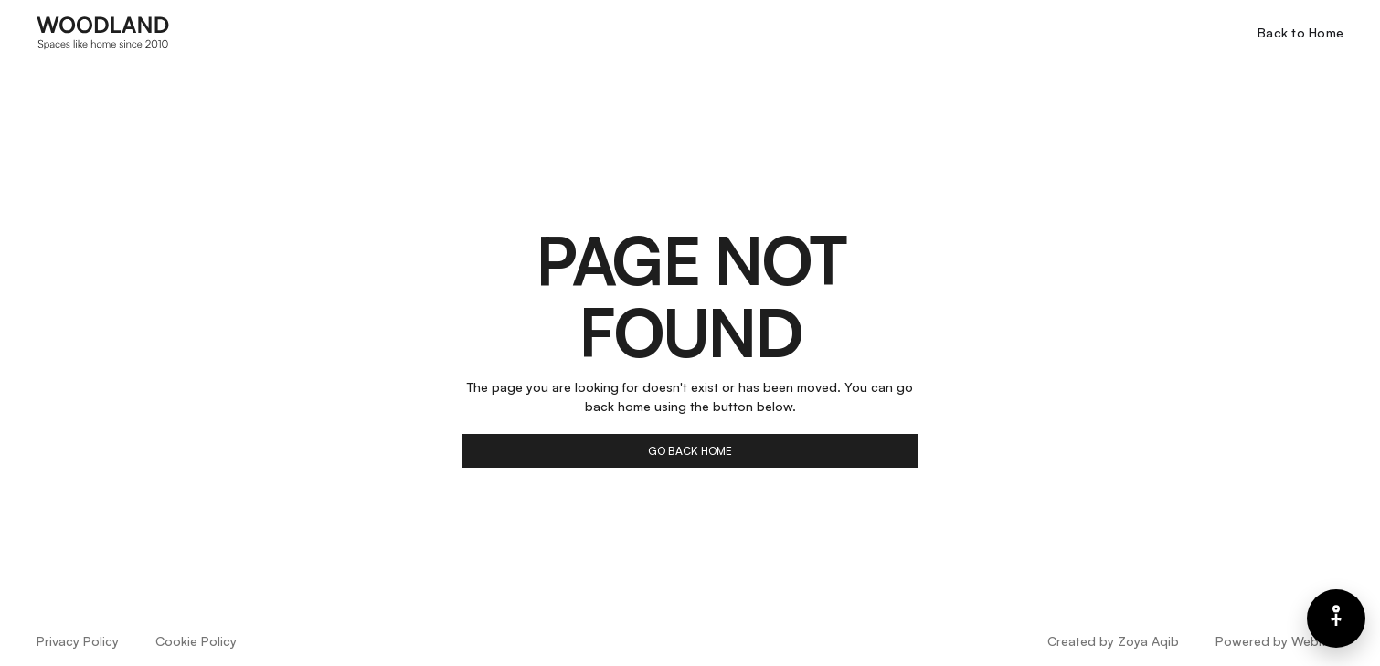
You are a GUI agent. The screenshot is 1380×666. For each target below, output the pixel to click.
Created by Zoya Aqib (1113, 641)
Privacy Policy (78, 641)
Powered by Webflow (1279, 641)
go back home (690, 451)
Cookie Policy (196, 641)
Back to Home (1300, 32)
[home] (103, 32)
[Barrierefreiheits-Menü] (1336, 618)
